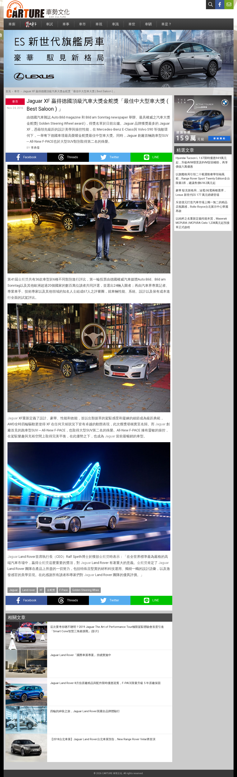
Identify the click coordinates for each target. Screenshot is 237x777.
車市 (82, 26)
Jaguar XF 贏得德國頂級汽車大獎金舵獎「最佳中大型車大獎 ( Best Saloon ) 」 (69, 91)
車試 (49, 26)
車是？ (166, 26)
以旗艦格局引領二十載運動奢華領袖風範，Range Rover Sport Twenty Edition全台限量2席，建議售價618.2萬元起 (203, 179)
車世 (132, 26)
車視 (99, 26)
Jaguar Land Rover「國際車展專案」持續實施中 (80, 655)
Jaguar (12, 418)
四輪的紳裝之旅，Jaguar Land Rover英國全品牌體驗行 (85, 711)
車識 (115, 26)
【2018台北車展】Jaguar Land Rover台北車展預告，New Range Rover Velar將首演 (102, 739)
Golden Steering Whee (85, 590)
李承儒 (35, 147)
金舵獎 (23, 279)
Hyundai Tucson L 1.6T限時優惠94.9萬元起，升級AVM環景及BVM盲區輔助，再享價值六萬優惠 (202, 162)
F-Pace (63, 590)
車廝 (12, 26)
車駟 (148, 26)
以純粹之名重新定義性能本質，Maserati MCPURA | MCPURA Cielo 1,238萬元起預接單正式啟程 (203, 223)
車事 (66, 26)
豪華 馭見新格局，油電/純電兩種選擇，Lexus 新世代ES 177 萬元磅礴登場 (201, 193)
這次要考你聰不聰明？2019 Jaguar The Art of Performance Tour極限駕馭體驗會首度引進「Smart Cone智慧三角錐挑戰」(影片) (107, 629)
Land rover (28, 590)
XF (41, 590)
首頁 (8, 91)
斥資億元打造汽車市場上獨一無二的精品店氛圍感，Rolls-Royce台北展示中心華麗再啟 (202, 207)
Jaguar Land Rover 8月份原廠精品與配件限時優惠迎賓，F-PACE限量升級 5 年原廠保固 (105, 683)
